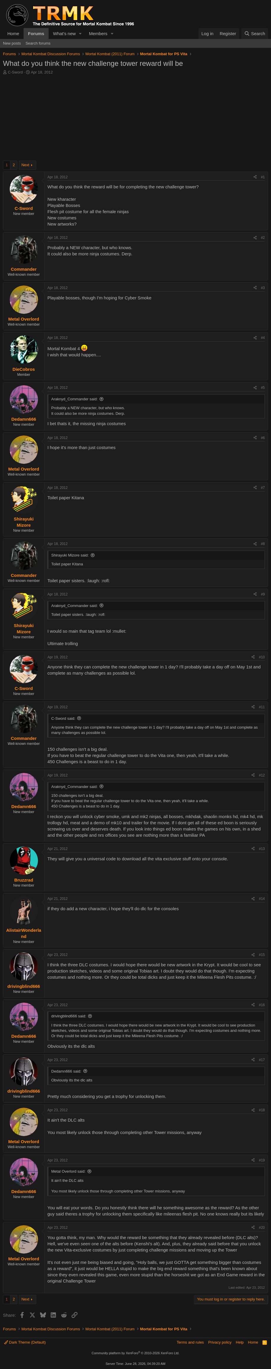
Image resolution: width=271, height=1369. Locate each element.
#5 (263, 388)
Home (13, 33)
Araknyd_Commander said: (74, 399)
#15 (262, 955)
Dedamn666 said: (66, 1071)
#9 (263, 594)
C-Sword (15, 72)
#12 (262, 775)
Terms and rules (190, 1342)
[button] (80, 33)
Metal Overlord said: (68, 1171)
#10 (262, 657)
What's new (64, 33)
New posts (12, 43)
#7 (263, 488)
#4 (263, 338)
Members (98, 33)
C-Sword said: (63, 718)
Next (25, 165)
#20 (262, 1228)
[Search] (254, 33)
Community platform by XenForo (135, 1353)
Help (240, 1342)
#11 (262, 707)
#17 (262, 1060)
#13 (262, 849)
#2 (263, 238)
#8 (263, 544)
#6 (263, 438)
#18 (262, 1110)
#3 (263, 288)
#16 (262, 1005)
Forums (36, 33)
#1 (263, 177)
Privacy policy (220, 1342)
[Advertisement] (135, 119)
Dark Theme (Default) (25, 1342)
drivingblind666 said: (68, 1016)
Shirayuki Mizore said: (70, 555)
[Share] (255, 177)
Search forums (38, 43)
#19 (262, 1160)
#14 (262, 899)
